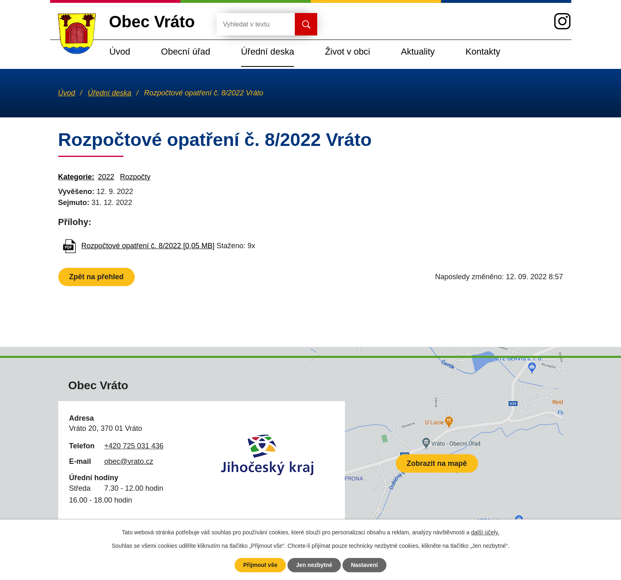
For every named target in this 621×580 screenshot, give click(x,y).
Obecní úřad (185, 51)
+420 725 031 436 (134, 446)
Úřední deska (267, 51)
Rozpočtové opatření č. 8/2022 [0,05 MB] (148, 246)
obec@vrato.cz (128, 461)
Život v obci (347, 51)
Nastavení (364, 565)
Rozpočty (135, 177)
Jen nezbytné (314, 565)
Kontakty (482, 51)
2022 (106, 177)
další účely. (485, 532)
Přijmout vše (260, 565)
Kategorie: (76, 177)
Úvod (120, 51)
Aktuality (418, 51)
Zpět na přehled (96, 277)
